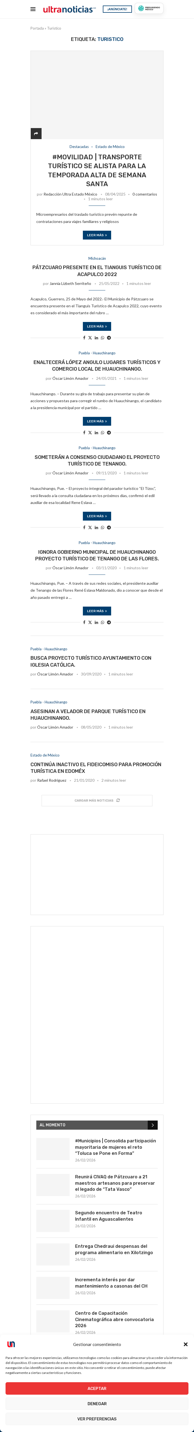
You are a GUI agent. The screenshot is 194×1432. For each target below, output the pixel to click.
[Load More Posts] (97, 800)
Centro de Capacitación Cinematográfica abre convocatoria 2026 (114, 1319)
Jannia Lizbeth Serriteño (70, 283)
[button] (185, 1344)
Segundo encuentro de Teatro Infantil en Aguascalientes (108, 1216)
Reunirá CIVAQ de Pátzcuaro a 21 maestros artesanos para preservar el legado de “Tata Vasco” (115, 1183)
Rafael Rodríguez (51, 780)
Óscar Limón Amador (70, 378)
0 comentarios (144, 194)
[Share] (36, 133)
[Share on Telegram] (109, 337)
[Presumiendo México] (149, 8)
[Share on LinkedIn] (96, 337)
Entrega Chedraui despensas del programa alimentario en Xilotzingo (114, 1249)
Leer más (97, 235)
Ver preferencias (97, 1419)
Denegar (97, 1403)
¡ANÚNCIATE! (117, 9)
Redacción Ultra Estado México (70, 194)
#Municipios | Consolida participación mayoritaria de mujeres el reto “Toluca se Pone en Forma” (115, 1147)
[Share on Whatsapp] (102, 337)
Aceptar (97, 1388)
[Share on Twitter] (90, 337)
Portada (37, 28)
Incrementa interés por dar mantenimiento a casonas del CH (111, 1282)
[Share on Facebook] (84, 337)
